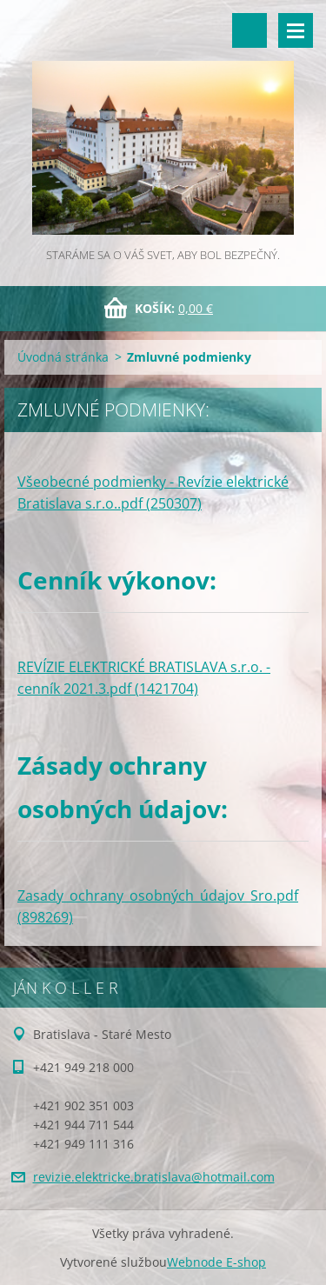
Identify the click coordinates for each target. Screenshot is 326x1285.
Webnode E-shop (216, 1262)
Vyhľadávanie (249, 30)
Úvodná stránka (63, 357)
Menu (295, 30)
